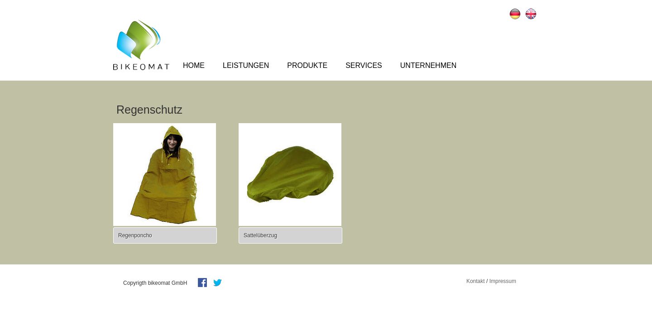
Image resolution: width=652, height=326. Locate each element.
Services (363, 65)
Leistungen (246, 65)
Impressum (502, 281)
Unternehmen (428, 65)
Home (194, 65)
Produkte (307, 65)
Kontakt (475, 281)
